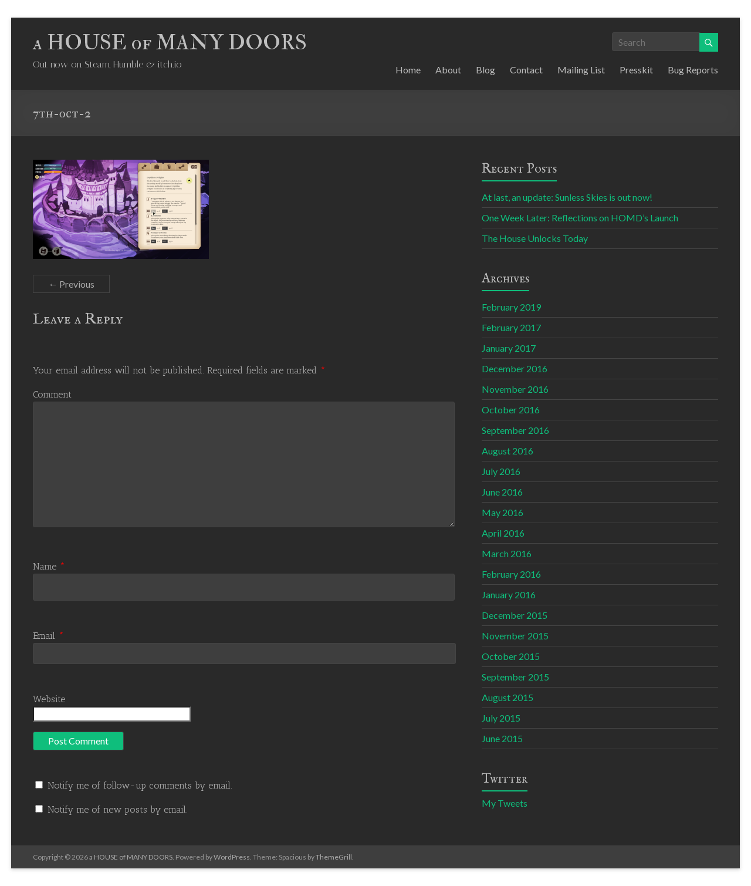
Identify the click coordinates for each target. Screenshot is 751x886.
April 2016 (503, 532)
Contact (526, 69)
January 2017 (509, 347)
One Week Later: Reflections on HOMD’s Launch (580, 217)
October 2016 (511, 409)
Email (48, 635)
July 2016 (501, 471)
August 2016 (507, 450)
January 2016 (509, 594)
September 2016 (515, 430)
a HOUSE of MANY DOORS (170, 42)
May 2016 (502, 512)
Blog (485, 69)
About (448, 69)
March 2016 (507, 553)
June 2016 (502, 491)
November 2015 (515, 635)
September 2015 (515, 676)
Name (49, 566)
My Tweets (504, 802)
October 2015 (511, 656)
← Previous (71, 283)
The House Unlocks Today (535, 238)
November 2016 (515, 389)
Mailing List (581, 69)
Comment (52, 394)
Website (49, 699)
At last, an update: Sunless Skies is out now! (567, 197)
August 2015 (507, 697)
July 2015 (501, 717)
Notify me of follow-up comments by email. (140, 785)
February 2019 (511, 306)
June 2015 (502, 738)
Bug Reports (693, 69)
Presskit (636, 69)
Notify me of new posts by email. (118, 809)
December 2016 (514, 368)
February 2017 (511, 327)
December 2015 (514, 615)
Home (408, 69)
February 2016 (511, 574)
